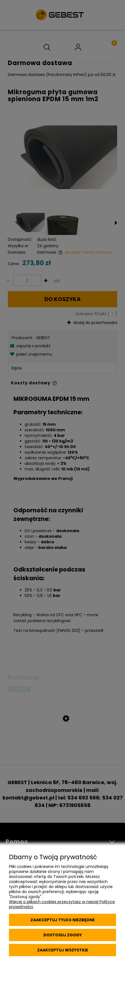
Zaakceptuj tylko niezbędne (62, 920)
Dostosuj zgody (62, 935)
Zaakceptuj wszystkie (62, 950)
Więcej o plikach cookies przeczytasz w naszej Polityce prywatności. (62, 904)
